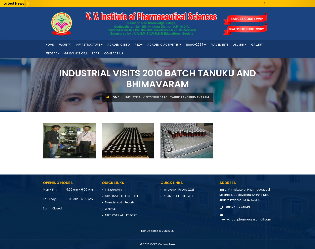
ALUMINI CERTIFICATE (178, 196)
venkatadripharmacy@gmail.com (246, 219)
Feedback (52, 53)
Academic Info (118, 45)
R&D (139, 45)
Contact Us (113, 53)
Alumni (239, 45)
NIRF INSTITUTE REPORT (121, 196)
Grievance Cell (75, 53)
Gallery (257, 45)
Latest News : (14, 3)
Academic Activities (164, 45)
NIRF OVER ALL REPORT (121, 215)
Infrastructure (89, 45)
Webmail (110, 209)
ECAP (95, 53)
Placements (219, 45)
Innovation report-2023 (179, 189)
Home (49, 45)
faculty (64, 45)
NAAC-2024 (196, 45)
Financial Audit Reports (120, 202)
